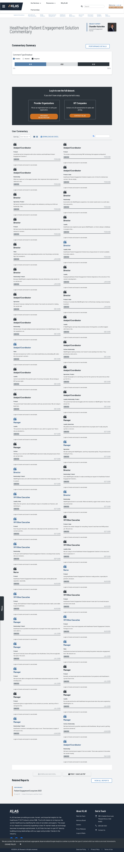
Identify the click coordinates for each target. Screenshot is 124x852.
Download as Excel (50, 137)
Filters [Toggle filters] (2, 608)
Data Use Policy (81, 849)
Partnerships (35, 10)
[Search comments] (102, 136)
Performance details (98, 46)
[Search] (94, 6)
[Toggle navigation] (3, 6)
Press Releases (81, 829)
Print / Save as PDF (77, 774)
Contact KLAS (80, 116)
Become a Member (115, 7)
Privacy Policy (95, 849)
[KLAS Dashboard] (16, 6)
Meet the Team (80, 816)
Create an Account (23, 165)
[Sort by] (25, 137)
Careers (78, 824)
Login (15, 165)
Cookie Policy (10, 844)
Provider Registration (43, 116)
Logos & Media (80, 833)
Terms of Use (108, 849)
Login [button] (118, 5)
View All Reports (101, 780)
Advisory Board (81, 820)
